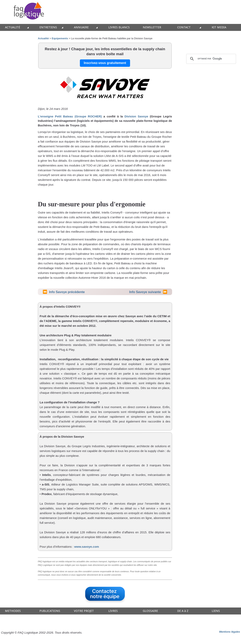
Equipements (60, 38)
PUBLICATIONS (49, 610)
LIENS (216, 610)
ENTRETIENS (48, 27)
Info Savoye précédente (67, 292)
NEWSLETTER (152, 27)
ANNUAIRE (81, 27)
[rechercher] (210, 58)
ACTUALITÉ (12, 27)
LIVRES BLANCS (119, 27)
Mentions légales (229, 631)
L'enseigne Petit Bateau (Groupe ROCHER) (70, 116)
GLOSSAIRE (150, 610)
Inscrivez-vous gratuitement (105, 63)
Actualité (43, 38)
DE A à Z (182, 610)
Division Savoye (136, 116)
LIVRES (113, 610)
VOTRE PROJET (84, 610)
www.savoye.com (86, 546)
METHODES (13, 610)
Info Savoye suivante (145, 292)
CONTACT (184, 27)
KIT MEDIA (219, 27)
